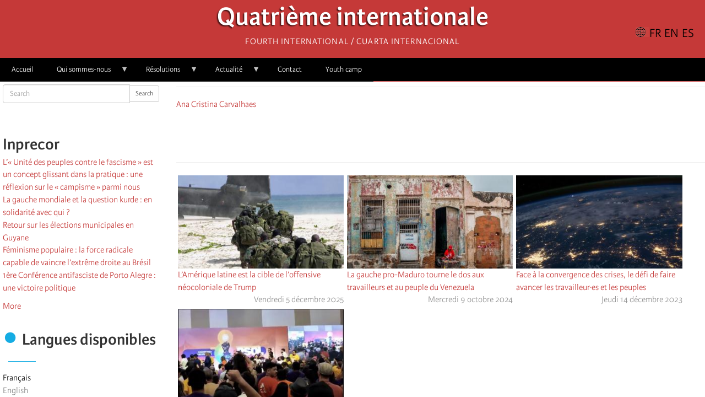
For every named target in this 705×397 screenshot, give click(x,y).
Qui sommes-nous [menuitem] (86, 73)
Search (144, 93)
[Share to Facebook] (409, 134)
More (12, 306)
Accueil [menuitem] (22, 69)
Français (17, 378)
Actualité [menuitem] (232, 73)
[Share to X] (425, 134)
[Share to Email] (456, 134)
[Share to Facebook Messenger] (440, 134)
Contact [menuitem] (290, 69)
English (15, 390)
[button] (471, 134)
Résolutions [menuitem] (166, 73)
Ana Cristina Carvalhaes (216, 104)
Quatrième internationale (353, 19)
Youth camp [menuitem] (344, 69)
